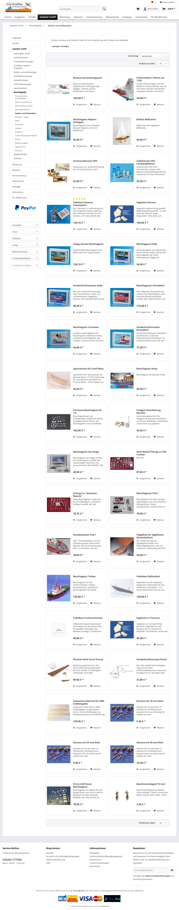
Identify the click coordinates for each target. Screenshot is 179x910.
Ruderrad (19, 132)
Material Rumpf (20, 251)
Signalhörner (20, 147)
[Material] (78, 17)
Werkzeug (17, 164)
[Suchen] (104, 9)
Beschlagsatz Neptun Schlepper (84, 121)
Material (16, 170)
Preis (15, 231)
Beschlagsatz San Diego (86, 451)
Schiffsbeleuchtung (23, 76)
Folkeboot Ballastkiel (148, 576)
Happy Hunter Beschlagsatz (88, 244)
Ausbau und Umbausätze (25, 113)
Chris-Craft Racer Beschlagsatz (82, 785)
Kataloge (16, 186)
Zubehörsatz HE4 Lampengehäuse (145, 162)
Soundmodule (20, 88)
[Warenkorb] (169, 9)
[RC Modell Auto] (159, 17)
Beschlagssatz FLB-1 (147, 493)
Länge (15, 245)
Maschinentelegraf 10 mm (150, 784)
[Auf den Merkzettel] (95, 104)
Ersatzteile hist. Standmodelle (21, 97)
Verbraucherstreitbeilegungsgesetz (106, 856)
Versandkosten (79, 890)
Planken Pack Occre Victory (88, 659)
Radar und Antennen (23, 102)
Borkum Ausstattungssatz (87, 77)
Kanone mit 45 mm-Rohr (150, 742)
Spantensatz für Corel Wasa (88, 368)
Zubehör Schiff (19, 49)
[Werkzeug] (65, 17)
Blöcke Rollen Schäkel (23, 106)
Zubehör (18, 158)
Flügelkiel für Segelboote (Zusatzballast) (150, 536)
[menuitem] (82, 10)
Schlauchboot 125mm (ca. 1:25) (150, 79)
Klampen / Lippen (22, 117)
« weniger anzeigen (60, 46)
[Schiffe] (32, 17)
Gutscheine (17, 192)
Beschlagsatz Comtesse (86, 327)
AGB (48, 863)
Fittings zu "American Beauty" (85, 494)
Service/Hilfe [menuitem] (167, 2)
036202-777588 (12, 859)
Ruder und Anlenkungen (25, 72)
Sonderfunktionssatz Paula (151, 659)
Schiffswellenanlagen (24, 61)
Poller (17, 121)
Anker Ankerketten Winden (26, 135)
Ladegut (18, 128)
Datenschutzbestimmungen (158, 876)
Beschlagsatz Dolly (146, 244)
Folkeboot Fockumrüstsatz (88, 618)
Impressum (95, 866)
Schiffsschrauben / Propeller (22, 66)
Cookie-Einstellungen (99, 863)
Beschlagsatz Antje (146, 368)
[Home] (8, 17)
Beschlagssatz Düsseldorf (150, 285)
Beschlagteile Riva (22, 109)
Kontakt (49, 853)
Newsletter (95, 853)
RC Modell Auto (19, 197)
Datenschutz (95, 859)
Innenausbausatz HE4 (85, 161)
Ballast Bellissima (146, 119)
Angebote (16, 38)
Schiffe (15, 43)
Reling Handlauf (21, 143)
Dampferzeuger (21, 80)
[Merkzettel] (138, 9)
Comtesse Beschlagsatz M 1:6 (87, 411)
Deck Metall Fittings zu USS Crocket (151, 453)
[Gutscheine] (141, 17)
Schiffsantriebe (21, 57)
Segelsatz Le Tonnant (148, 618)
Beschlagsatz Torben (84, 576)
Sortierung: (133, 56)
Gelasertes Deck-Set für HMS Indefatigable (88, 702)
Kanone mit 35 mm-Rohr (86, 742)
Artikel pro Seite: (147, 63)
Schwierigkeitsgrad (21, 258)
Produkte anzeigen (25, 265)
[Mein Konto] (151, 9)
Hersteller (17, 225)
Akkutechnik (18, 181)
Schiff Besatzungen (23, 84)
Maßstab (17, 238)
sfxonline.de (105, 906)
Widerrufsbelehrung (55, 859)
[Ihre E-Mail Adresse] (150, 870)
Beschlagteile (20, 92)
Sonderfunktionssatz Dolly (88, 285)
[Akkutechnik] (112, 17)
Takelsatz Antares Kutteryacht (83, 204)
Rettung (18, 150)
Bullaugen (19, 124)
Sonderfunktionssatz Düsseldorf (148, 328)
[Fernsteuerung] (94, 17)
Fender (18, 139)
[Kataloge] (127, 17)
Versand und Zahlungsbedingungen (63, 856)
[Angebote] (20, 17)
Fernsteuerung (19, 175)
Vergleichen (80, 104)
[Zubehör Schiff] (48, 17)
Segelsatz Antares (146, 202)
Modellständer (20, 154)
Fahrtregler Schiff (22, 53)
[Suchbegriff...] (82, 9)
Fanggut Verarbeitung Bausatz (148, 411)
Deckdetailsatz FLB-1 (84, 534)
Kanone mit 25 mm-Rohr (150, 701)
